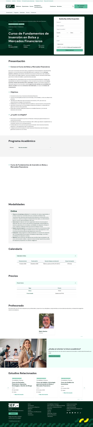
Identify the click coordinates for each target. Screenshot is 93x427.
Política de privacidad (72, 404)
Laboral (49, 411)
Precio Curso (20, 283)
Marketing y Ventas (51, 413)
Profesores (33, 12)
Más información (18, 394)
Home (29, 404)
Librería (14, 1)
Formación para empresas (28, 1)
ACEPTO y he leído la (69, 47)
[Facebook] (69, 412)
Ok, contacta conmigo (81, 6)
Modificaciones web (14, 421)
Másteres (18, 6)
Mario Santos (43, 331)
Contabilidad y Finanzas (53, 404)
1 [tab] (82, 337)
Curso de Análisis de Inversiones (67, 383)
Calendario (22, 12)
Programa (16, 12)
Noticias (19, 1)
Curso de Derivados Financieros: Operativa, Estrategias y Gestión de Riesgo (22, 384)
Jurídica (49, 410)
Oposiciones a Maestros (33, 407)
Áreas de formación (48, 1)
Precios (28, 12)
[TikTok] (80, 412)
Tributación (50, 416)
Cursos (31, 6)
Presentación (9, 12)
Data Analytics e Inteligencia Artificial (56, 405)
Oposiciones (25, 6)
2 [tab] (82, 399)
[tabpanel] (46, 324)
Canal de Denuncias (71, 407)
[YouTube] (75, 412)
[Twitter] (67, 412)
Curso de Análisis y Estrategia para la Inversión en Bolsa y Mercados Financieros (45, 384)
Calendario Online (21, 256)
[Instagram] (77, 412)
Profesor (41, 333)
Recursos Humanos (51, 415)
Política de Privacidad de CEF (74, 47)
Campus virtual (39, 1)
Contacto (8, 1)
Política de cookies (71, 405)
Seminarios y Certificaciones (38, 6)
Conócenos (53, 6)
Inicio (10, 21)
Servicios (59, 6)
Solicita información (54, 356)
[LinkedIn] (72, 412)
